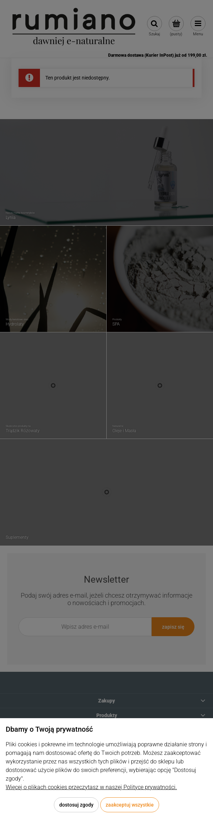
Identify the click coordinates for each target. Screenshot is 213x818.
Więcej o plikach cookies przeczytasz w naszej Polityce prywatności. (91, 787)
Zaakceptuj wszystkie (130, 805)
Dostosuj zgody (76, 805)
